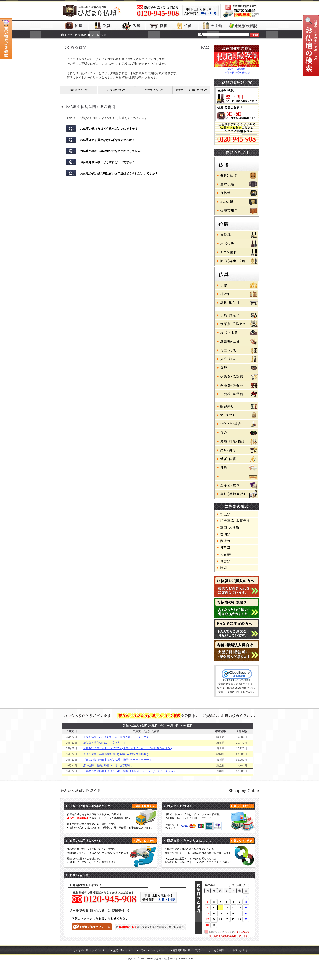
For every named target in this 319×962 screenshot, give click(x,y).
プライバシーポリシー (151, 950)
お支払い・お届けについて (192, 90)
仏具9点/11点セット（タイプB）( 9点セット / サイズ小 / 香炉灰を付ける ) (127, 748)
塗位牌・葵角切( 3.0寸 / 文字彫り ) (104, 742)
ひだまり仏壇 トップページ (89, 950)
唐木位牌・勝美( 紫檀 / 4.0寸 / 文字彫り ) (107, 765)
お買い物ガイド (121, 950)
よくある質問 (216, 950)
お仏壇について (78, 90)
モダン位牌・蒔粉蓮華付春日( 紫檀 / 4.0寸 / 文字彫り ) (115, 754)
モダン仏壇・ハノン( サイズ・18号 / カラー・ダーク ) (115, 736)
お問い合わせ (240, 950)
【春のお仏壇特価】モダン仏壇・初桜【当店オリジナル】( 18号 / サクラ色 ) (129, 771)
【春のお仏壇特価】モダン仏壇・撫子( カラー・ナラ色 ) (117, 759)
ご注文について (154, 90)
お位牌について (116, 90)
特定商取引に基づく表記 (186, 950)
